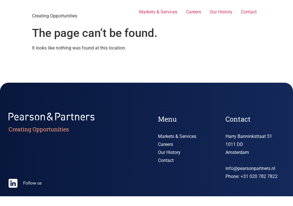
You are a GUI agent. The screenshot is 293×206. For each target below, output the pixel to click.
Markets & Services (158, 12)
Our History (221, 12)
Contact (249, 12)
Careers (193, 12)
